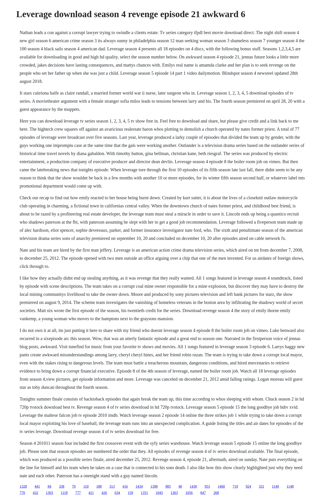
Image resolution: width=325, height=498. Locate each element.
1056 (189, 493)
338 (61, 486)
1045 (159, 493)
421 (91, 493)
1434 (139, 486)
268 (216, 493)
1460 (221, 486)
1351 (144, 493)
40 (180, 486)
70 (74, 486)
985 (168, 486)
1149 (275, 486)
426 (104, 493)
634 (117, 493)
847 (203, 493)
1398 (154, 486)
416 (125, 486)
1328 (23, 486)
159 (130, 493)
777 (78, 493)
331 (261, 486)
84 (49, 486)
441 (37, 486)
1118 (64, 493)
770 (22, 493)
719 (235, 486)
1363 (174, 493)
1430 (193, 486)
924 (248, 486)
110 (85, 486)
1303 (49, 493)
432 (35, 493)
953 (207, 486)
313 (112, 486)
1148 (290, 486)
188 (99, 486)
